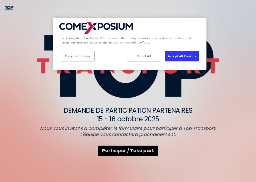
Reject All (144, 56)
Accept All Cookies (182, 56)
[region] (130, 44)
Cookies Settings (77, 56)
